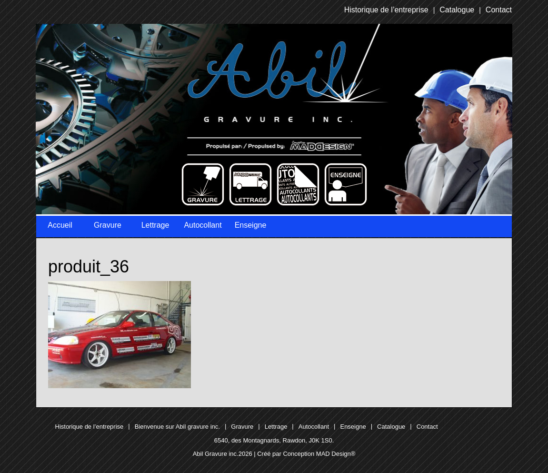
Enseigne (251, 225)
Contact (499, 10)
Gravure (107, 225)
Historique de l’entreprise (386, 10)
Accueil (60, 225)
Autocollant (202, 225)
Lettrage (155, 225)
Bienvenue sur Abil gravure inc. (177, 426)
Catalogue (456, 10)
